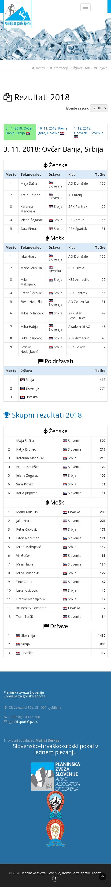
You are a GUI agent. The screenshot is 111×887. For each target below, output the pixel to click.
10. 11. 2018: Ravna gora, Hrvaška (52, 130)
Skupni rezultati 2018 (43, 415)
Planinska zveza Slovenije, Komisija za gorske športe (62, 873)
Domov (38, 68)
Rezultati (82, 68)
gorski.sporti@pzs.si (23, 721)
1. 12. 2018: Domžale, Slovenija (88, 132)
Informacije (59, 68)
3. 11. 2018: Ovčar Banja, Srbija (19, 130)
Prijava (100, 68)
